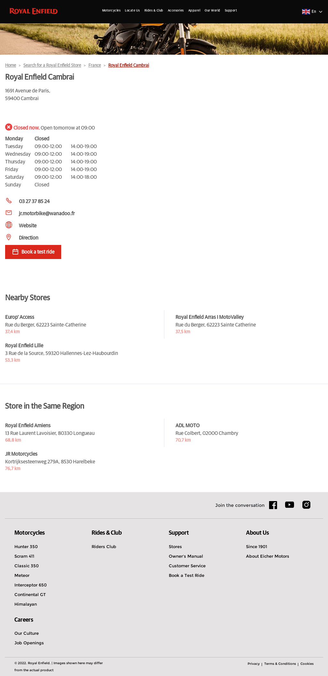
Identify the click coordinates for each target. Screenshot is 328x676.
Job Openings (29, 642)
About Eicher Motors (267, 556)
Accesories (176, 10)
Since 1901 (256, 546)
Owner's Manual (186, 556)
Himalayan (25, 604)
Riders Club (104, 546)
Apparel (194, 10)
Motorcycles (111, 10)
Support (231, 10)
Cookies (307, 664)
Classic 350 (26, 565)
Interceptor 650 (30, 584)
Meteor (21, 575)
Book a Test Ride (186, 575)
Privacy (254, 664)
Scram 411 (24, 556)
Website (28, 225)
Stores (175, 546)
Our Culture (26, 633)
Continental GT (30, 594)
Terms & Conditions (280, 664)
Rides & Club (153, 10)
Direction (28, 237)
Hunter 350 (26, 546)
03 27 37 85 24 (34, 201)
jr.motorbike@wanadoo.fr (47, 213)
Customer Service (187, 565)
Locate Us (132, 10)
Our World (212, 10)
